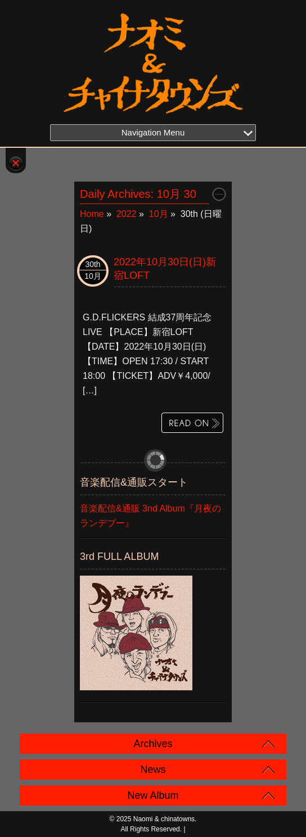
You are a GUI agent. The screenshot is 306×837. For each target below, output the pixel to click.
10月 (158, 214)
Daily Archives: (138, 194)
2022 (126, 214)
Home (92, 214)
